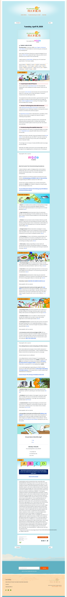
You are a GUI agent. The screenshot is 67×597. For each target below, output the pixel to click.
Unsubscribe (21, 536)
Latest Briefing (8, 579)
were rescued (28, 92)
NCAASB (39, 281)
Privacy (60, 586)
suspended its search (32, 85)
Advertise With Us (9, 586)
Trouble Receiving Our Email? (34, 14)
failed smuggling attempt (27, 101)
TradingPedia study (25, 131)
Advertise (44, 14)
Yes (33, 440)
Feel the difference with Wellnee (30, 419)
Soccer (43, 281)
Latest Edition (24, 14)
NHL (31, 281)
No (33, 442)
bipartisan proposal (25, 113)
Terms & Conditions (55, 586)
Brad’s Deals (25, 55)
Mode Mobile (29, 59)
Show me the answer (33, 476)
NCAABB (35, 281)
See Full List (27, 407)
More (25, 209)
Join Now (44, 568)
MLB (29, 281)
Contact (7, 584)
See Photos (21, 216)
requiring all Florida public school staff (29, 107)
